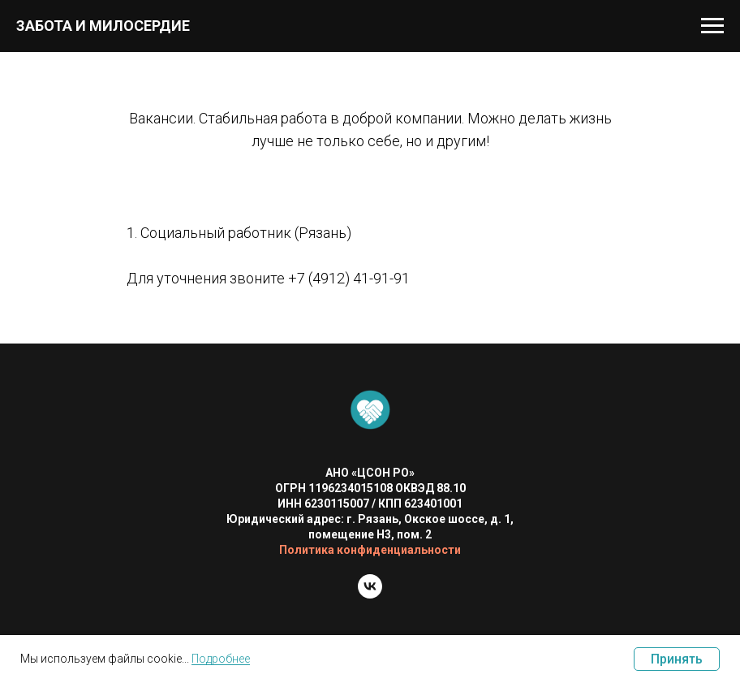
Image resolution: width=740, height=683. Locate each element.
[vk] (370, 594)
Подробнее (220, 659)
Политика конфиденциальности (370, 549)
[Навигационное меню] (712, 26)
